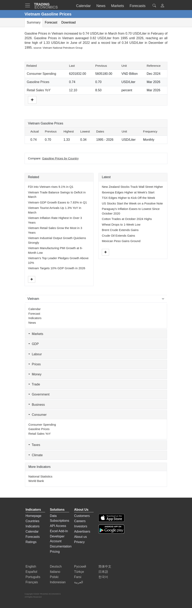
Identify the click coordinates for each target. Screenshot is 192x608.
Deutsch (56, 566)
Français (32, 582)
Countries (32, 521)
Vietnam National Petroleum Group (63, 47)
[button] (162, 6)
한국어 (103, 577)
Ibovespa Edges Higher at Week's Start (128, 192)
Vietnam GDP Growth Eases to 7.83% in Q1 (57, 202)
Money (34, 374)
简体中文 (104, 566)
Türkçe (79, 571)
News (32, 322)
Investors (80, 526)
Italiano (55, 571)
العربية (78, 582)
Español (31, 571)
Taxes (34, 445)
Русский (80, 566)
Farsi (77, 577)
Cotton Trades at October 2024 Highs (127, 219)
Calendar (34, 309)
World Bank (36, 481)
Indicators (34, 318)
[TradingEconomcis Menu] (29, 5)
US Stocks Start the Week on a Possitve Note (132, 203)
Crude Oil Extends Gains (118, 235)
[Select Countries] (96, 299)
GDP (33, 344)
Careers (80, 521)
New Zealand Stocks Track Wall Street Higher (132, 186)
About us (80, 536)
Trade (34, 384)
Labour (35, 354)
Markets (35, 334)
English (31, 566)
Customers (82, 516)
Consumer (37, 414)
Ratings (31, 542)
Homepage (33, 516)
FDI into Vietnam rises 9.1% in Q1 (50, 186)
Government (39, 394)
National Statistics (40, 476)
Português (33, 577)
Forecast (34, 313)
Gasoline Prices (38, 82)
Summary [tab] (33, 22)
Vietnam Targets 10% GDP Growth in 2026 (56, 268)
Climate (35, 455)
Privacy (79, 542)
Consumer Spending (41, 73)
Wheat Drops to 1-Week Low (121, 224)
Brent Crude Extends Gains (120, 230)
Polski (54, 577)
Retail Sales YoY (39, 90)
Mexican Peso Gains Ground (121, 241)
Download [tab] (68, 22)
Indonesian (58, 582)
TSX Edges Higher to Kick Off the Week (128, 197)
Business (36, 404)
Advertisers (82, 531)
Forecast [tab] (51, 22)
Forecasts (33, 536)
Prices (34, 364)
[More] (32, 99)
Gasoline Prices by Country (60, 158)
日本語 (103, 571)
